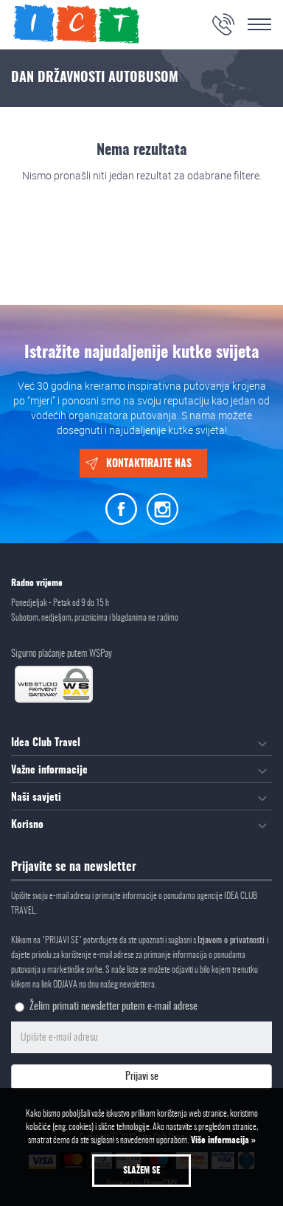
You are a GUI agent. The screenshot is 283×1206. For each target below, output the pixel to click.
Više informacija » (222, 1140)
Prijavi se (141, 1077)
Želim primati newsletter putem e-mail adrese (113, 1007)
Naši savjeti (36, 798)
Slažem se (141, 1170)
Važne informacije (49, 770)
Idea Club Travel (45, 743)
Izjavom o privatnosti (232, 940)
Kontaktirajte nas (149, 464)
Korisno (27, 825)
